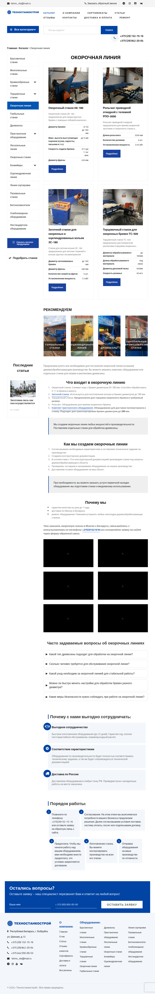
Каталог (49, 13)
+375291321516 (91, 529)
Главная (63, 932)
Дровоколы (16, 125)
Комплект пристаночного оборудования (72, 408)
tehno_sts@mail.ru (21, 3)
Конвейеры (23, 165)
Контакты (70, 18)
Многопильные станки (18, 72)
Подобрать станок (23, 257)
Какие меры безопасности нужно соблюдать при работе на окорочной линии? (95, 697)
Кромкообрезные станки (23, 84)
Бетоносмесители (20, 205)
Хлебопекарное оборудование (19, 215)
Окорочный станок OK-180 (65, 107)
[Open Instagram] (130, 3)
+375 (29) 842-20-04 (131, 41)
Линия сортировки (20, 185)
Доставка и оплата (98, 18)
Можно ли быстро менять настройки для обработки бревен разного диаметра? (89, 685)
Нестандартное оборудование (18, 227)
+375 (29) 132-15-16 (131, 36)
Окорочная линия (20, 105)
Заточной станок (60, 394)
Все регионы (65, 970)
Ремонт (125, 18)
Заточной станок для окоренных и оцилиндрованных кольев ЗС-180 (66, 236)
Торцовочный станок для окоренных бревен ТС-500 (120, 231)
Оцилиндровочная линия (20, 175)
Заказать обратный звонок (101, 3)
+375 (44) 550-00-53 (22, 953)
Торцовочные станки (23, 96)
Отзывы (49, 18)
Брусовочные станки (17, 60)
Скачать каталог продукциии (23, 243)
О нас (62, 937)
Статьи (120, 13)
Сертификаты (97, 13)
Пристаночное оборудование (23, 135)
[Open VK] (141, 3)
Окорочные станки (20, 157)
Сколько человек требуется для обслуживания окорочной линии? (87, 664)
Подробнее (57, 169)
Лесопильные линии (17, 147)
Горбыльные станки (17, 115)
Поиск (109, 30)
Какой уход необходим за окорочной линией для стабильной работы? (90, 673)
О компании (71, 13)
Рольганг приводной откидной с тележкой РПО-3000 (117, 112)
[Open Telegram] (124, 3)
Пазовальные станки (17, 195)
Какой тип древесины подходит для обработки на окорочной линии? (89, 654)
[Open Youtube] (135, 3)
